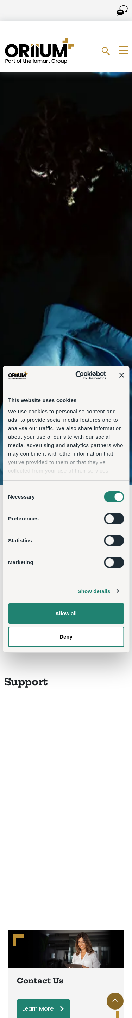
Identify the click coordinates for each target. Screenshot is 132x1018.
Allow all (66, 613)
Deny (66, 637)
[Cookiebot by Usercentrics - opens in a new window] (78, 375)
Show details (94, 591)
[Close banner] (121, 375)
